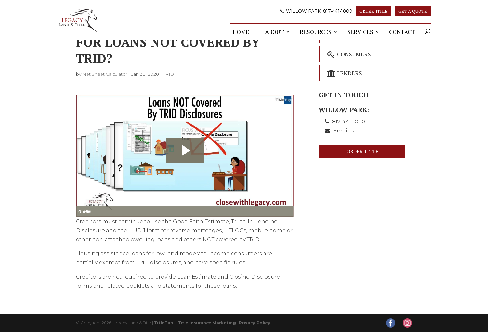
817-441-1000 (337, 11)
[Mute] (262, 211)
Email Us (345, 130)
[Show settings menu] (275, 211)
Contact (402, 31)
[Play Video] (82, 211)
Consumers (348, 54)
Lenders (344, 73)
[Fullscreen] (287, 211)
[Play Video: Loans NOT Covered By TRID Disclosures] (185, 150)
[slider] (178, 211)
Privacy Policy (254, 322)
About (274, 31)
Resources (315, 31)
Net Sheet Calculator (104, 74)
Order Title (373, 11)
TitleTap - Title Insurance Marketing (195, 322)
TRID (168, 74)
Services (360, 31)
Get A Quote (412, 11)
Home (241, 31)
